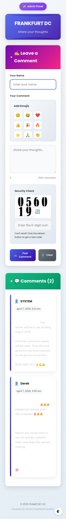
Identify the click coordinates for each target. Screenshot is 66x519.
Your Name (17, 75)
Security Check (24, 191)
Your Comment (20, 96)
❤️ (37, 115)
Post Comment (22, 255)
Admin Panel (33, 6)
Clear (47, 255)
